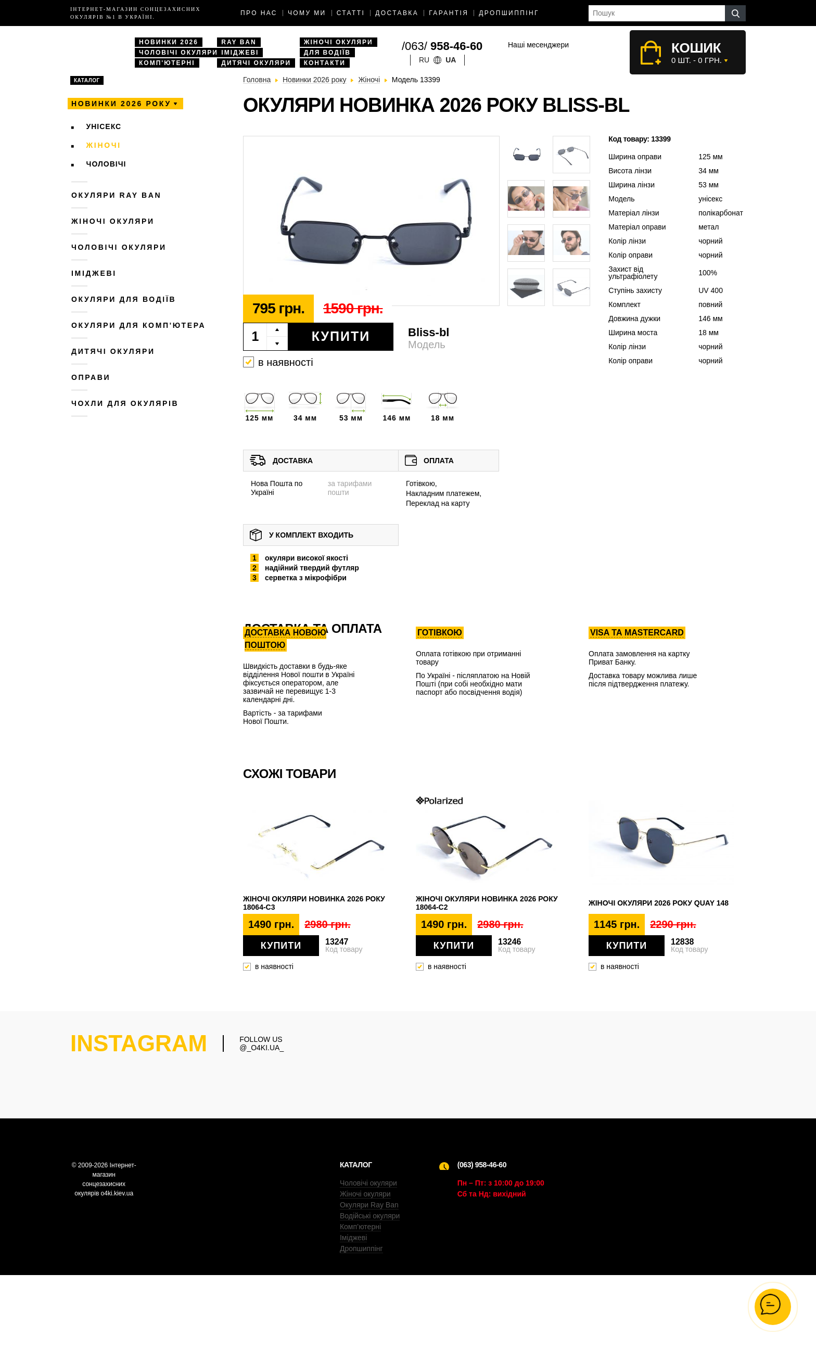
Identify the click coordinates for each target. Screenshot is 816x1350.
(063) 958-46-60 (481, 1240)
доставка (396, 13)
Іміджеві (240, 52)
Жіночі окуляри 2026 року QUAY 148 (659, 903)
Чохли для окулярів (124, 403)
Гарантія (448, 13)
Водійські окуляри (370, 1291)
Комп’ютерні (360, 1301)
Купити (341, 336)
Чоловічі (106, 164)
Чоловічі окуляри (178, 52)
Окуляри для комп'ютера (138, 325)
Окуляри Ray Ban (369, 1280)
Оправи (90, 377)
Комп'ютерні (167, 63)
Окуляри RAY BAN (116, 195)
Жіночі (103, 145)
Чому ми (307, 13)
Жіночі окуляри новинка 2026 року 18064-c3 (314, 903)
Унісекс (104, 126)
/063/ (442, 46)
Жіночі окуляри (338, 42)
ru (424, 60)
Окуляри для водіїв (123, 299)
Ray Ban (238, 42)
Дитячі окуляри (256, 63)
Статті (351, 13)
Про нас (258, 13)
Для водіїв (327, 52)
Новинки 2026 (168, 42)
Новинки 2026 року (121, 103)
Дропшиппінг (509, 13)
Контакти (325, 63)
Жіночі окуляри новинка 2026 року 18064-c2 (487, 903)
